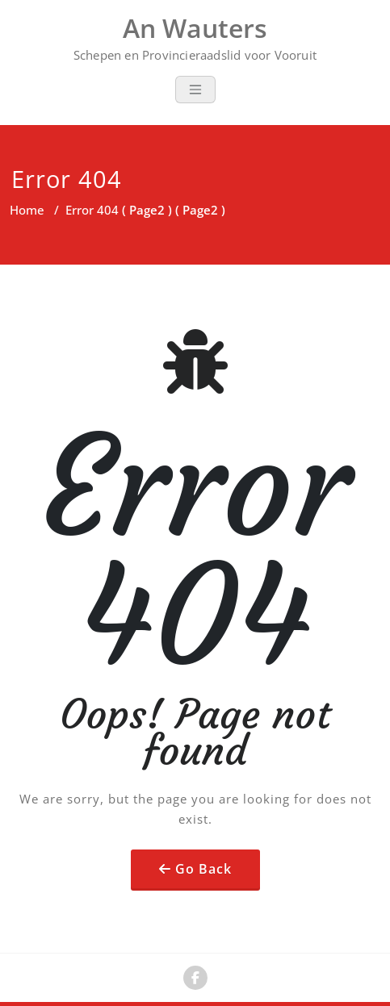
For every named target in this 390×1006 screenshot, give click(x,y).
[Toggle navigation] (195, 89)
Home (27, 210)
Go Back (203, 869)
